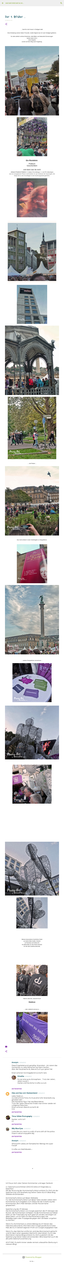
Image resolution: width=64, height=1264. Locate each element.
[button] (6, 24)
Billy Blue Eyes (17, 1128)
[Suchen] (61, 3)
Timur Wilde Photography (22, 1116)
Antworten (17, 1089)
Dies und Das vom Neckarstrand (24, 1093)
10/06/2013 (22, 1062)
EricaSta (21, 1076)
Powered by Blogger (32, 1257)
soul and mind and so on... (14, 3)
